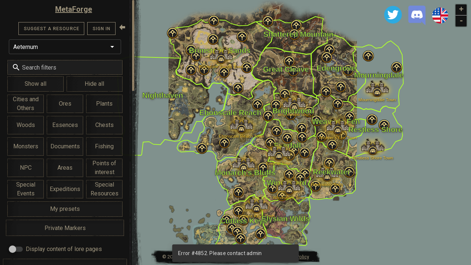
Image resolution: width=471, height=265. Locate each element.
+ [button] (461, 9)
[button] (65, 46)
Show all (35, 83)
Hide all (94, 83)
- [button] (461, 20)
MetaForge (73, 9)
